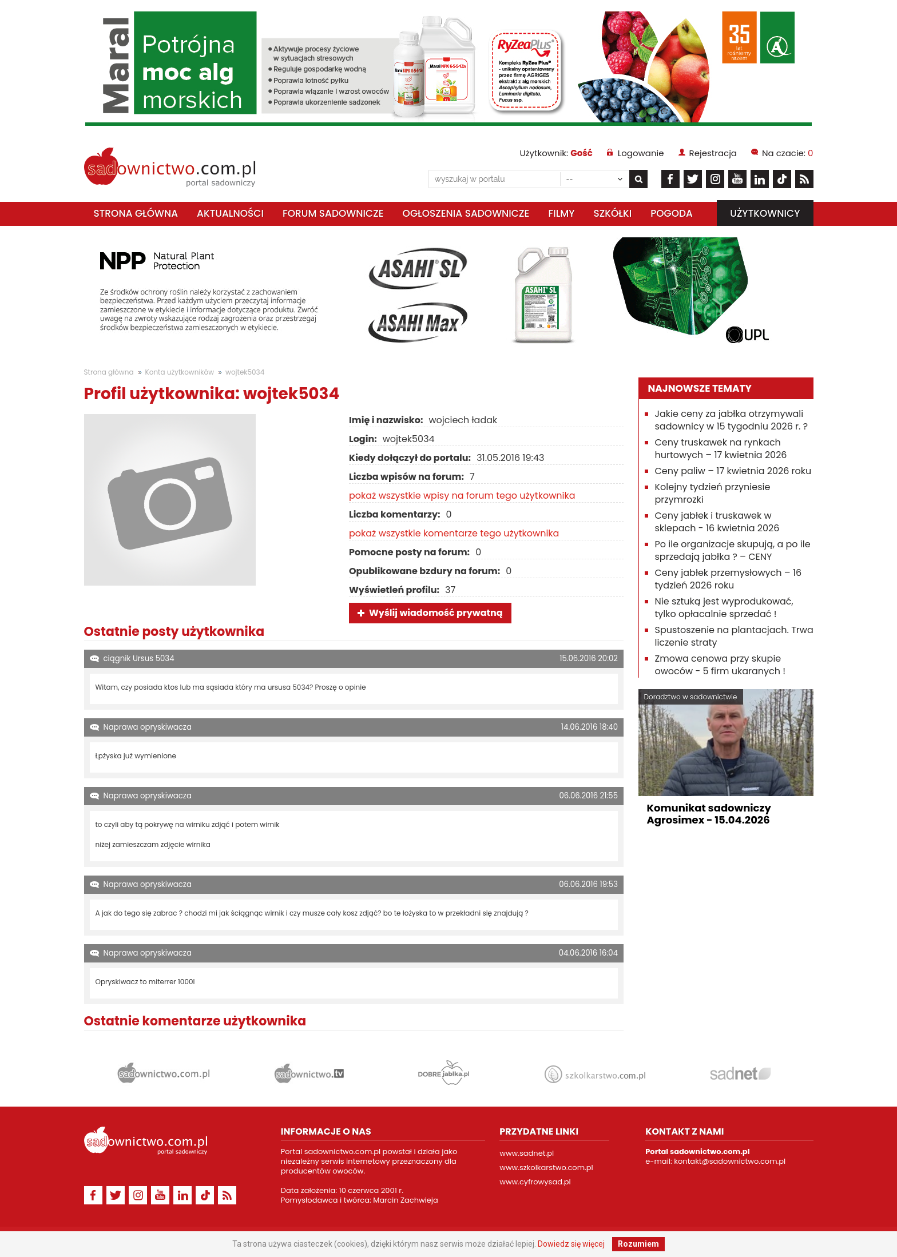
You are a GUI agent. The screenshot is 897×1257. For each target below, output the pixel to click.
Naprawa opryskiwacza (148, 727)
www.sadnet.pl (526, 1153)
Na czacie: (787, 153)
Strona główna (136, 213)
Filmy (561, 213)
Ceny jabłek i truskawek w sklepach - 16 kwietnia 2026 (717, 522)
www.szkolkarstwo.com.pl (546, 1167)
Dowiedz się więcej (571, 1243)
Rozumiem (638, 1243)
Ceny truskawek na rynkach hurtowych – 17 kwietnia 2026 (721, 449)
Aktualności (230, 213)
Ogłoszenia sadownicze (466, 213)
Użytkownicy (765, 213)
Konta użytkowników (180, 372)
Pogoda (671, 213)
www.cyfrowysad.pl (534, 1181)
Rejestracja (713, 153)
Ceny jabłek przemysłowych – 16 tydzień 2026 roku (728, 579)
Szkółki (612, 213)
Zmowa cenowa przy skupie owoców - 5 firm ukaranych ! (720, 665)
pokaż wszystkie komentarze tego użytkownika (454, 533)
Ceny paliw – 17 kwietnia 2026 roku (733, 471)
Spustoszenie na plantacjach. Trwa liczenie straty (734, 636)
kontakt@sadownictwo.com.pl (729, 1161)
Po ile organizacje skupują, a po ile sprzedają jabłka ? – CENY (733, 550)
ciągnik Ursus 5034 (139, 658)
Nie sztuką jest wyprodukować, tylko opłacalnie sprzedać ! (724, 607)
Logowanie (641, 153)
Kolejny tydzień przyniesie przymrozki (713, 493)
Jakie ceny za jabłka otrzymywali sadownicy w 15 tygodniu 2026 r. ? (731, 420)
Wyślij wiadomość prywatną (436, 612)
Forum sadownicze (333, 213)
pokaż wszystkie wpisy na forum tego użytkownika (462, 495)
